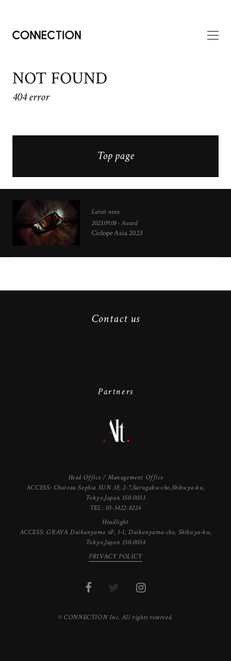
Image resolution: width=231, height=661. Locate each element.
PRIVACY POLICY (115, 556)
